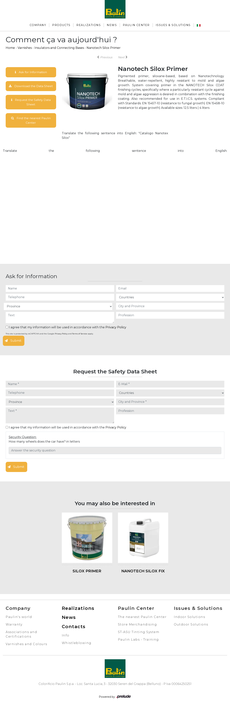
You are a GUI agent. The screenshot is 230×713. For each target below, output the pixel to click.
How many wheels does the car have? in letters (44, 446)
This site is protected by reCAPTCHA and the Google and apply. (49, 339)
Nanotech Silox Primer (104, 48)
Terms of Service (79, 339)
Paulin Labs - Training (138, 644)
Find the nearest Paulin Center (30, 125)
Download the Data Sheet (30, 88)
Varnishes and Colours (26, 649)
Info (65, 640)
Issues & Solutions (173, 25)
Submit (13, 346)
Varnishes (25, 48)
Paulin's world (19, 622)
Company (38, 25)
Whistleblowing (76, 648)
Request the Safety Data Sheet (30, 107)
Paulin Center (136, 25)
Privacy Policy (115, 332)
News (112, 25)
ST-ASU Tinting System (139, 637)
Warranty (14, 629)
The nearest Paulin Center (142, 622)
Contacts (74, 631)
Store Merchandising (137, 629)
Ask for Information (30, 72)
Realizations (88, 25)
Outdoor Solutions (191, 629)
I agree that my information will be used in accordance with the (66, 332)
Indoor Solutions (189, 622)
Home (10, 48)
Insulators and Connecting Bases (59, 48)
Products (61, 25)
